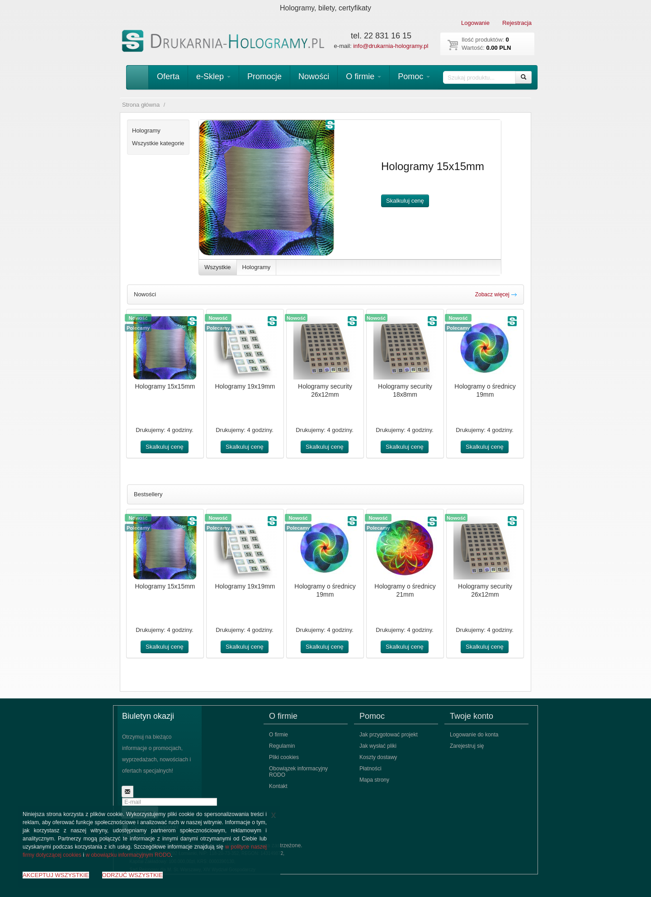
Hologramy (256, 267)
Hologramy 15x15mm (165, 386)
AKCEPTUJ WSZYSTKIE (56, 875)
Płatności (370, 768)
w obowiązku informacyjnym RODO (128, 855)
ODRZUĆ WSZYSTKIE (132, 875)
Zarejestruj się (467, 746)
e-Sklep (213, 76)
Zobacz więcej (496, 294)
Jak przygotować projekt (388, 734)
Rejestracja (517, 22)
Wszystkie (217, 267)
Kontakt (278, 786)
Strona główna (141, 104)
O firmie (363, 76)
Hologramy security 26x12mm (325, 390)
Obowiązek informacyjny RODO (298, 771)
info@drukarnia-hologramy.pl (390, 46)
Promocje (264, 76)
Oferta (168, 76)
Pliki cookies (284, 757)
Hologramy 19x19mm (245, 386)
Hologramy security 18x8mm (405, 390)
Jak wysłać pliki (377, 746)
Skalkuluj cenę (405, 200)
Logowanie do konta (474, 734)
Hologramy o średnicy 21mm (404, 590)
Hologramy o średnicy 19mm (484, 390)
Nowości (313, 76)
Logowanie (475, 22)
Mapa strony (374, 780)
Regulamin (282, 746)
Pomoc (414, 76)
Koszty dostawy (378, 757)
